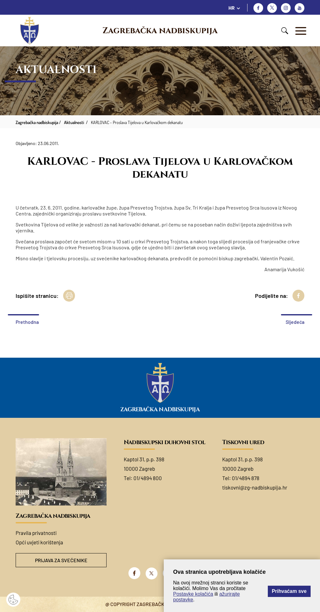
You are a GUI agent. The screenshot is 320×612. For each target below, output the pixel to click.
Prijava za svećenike (61, 560)
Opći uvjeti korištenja (39, 542)
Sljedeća (295, 322)
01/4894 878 (245, 478)
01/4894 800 (147, 478)
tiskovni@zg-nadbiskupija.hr (254, 487)
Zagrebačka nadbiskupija (160, 30)
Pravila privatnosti (36, 533)
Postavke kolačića (193, 594)
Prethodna (27, 322)
